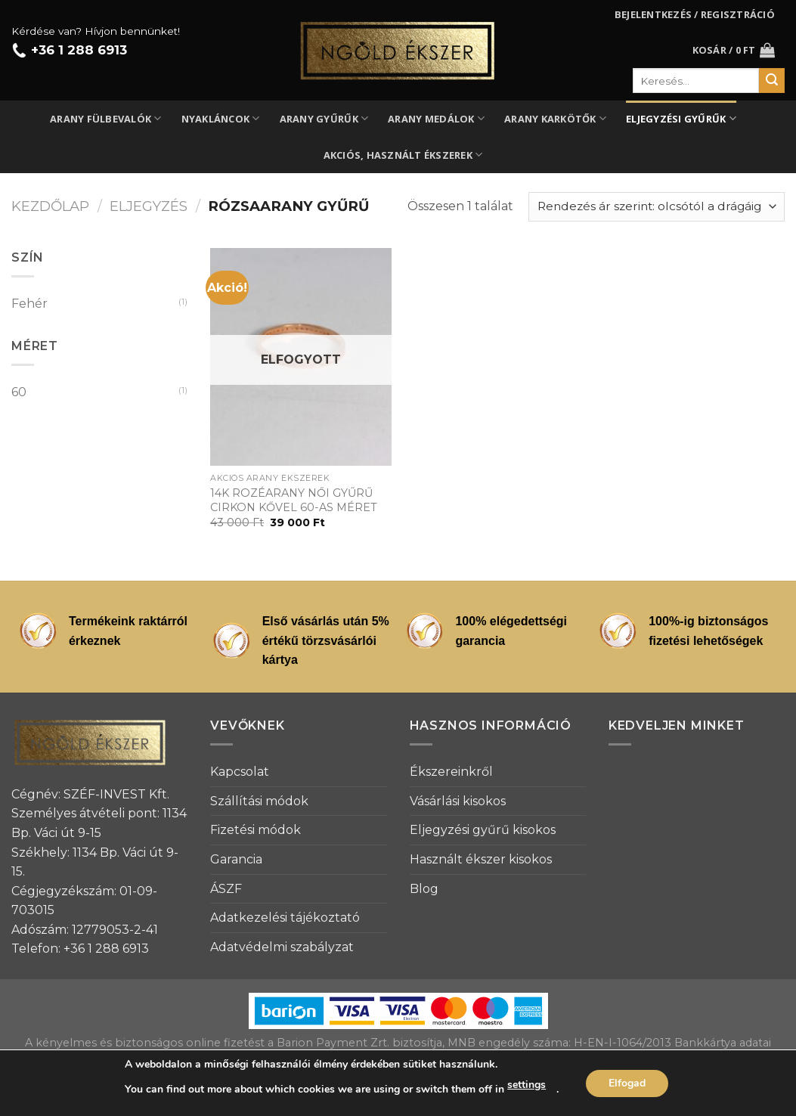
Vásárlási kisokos (458, 801)
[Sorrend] (656, 207)
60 (18, 392)
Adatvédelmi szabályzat (282, 947)
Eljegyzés (148, 206)
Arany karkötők (555, 118)
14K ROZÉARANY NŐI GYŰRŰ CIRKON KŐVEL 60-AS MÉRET (293, 500)
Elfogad (627, 1083)
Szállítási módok (259, 801)
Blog (424, 889)
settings (526, 1084)
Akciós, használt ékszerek (403, 154)
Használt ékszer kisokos (481, 859)
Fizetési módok (255, 830)
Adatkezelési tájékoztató (285, 917)
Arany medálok (436, 118)
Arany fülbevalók (106, 118)
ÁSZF (226, 889)
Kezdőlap (50, 206)
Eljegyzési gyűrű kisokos (483, 830)
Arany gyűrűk (324, 118)
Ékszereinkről (451, 771)
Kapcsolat (239, 771)
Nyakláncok (220, 118)
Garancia (236, 859)
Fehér (29, 303)
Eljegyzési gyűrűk (681, 118)
